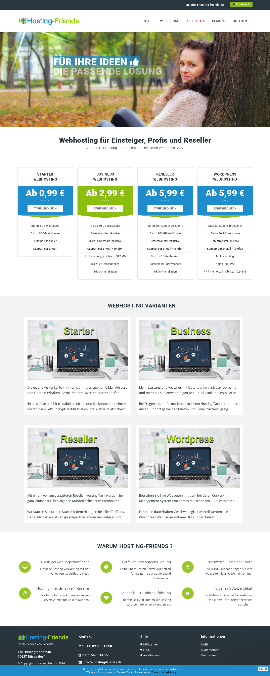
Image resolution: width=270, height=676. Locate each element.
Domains (219, 21)
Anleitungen (146, 650)
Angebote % (195, 21)
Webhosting (169, 21)
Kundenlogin (241, 4)
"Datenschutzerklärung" (164, 672)
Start (148, 21)
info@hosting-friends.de (205, 5)
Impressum (205, 650)
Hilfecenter (242, 21)
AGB (200, 639)
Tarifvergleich (41, 203)
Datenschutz (206, 644)
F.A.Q (141, 644)
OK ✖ (263, 669)
